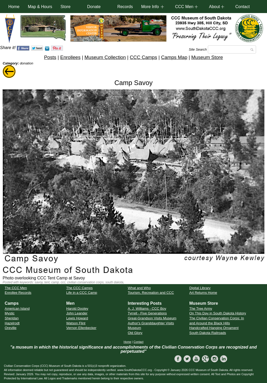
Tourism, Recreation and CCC (151, 293)
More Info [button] (150, 6)
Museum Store (207, 57)
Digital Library (199, 288)
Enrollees (70, 57)
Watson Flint (76, 323)
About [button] (214, 6)
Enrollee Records (18, 293)
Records (125, 6)
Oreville (10, 328)
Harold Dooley (77, 308)
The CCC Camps (79, 288)
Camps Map (174, 57)
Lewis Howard (77, 318)
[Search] (232, 49)
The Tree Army (200, 308)
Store (65, 6)
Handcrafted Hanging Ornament (214, 328)
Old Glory (135, 333)
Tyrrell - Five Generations (147, 313)
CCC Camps (143, 57)
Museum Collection (105, 57)
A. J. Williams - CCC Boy (147, 308)
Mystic (10, 313)
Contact (242, 6)
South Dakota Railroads (207, 333)
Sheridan (12, 318)
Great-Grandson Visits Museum (152, 318)
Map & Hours (40, 6)
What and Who (139, 288)
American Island (17, 308)
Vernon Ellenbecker (81, 328)
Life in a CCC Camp (81, 293)
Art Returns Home (203, 293)
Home (14, 6)
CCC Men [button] (184, 6)
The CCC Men (16, 288)
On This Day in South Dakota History (217, 313)
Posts (50, 57)
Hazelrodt (12, 323)
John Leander (77, 313)
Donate (94, 6)
